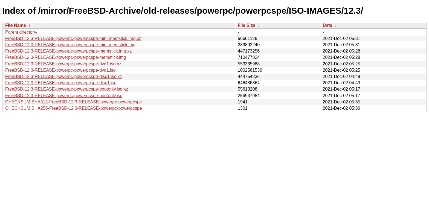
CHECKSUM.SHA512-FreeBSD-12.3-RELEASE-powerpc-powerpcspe (73, 102)
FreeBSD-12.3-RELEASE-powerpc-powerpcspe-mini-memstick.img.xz (73, 38)
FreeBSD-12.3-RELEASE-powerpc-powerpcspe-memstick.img (65, 57)
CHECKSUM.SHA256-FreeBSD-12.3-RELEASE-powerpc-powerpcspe (73, 108)
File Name (15, 25)
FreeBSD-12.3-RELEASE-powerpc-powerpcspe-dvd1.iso (60, 70)
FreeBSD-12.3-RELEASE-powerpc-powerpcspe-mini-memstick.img (70, 44)
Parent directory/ (21, 32)
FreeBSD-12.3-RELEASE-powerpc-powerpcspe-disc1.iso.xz (63, 76)
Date (327, 25)
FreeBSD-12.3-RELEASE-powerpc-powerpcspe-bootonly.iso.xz (66, 89)
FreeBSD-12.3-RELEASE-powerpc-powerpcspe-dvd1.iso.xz (63, 64)
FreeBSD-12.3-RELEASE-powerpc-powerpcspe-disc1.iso (60, 82)
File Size (246, 25)
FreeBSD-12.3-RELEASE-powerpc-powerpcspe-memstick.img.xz (68, 51)
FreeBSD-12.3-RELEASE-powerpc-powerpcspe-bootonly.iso (63, 95)
